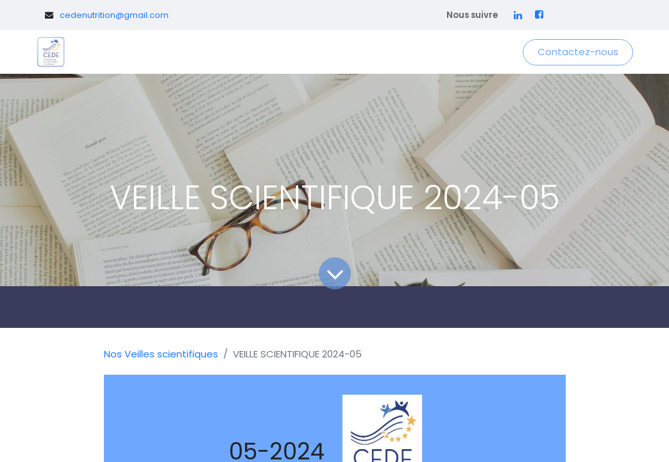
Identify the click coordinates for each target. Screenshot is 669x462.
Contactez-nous (578, 51)
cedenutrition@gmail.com (114, 15)
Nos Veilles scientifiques (161, 354)
